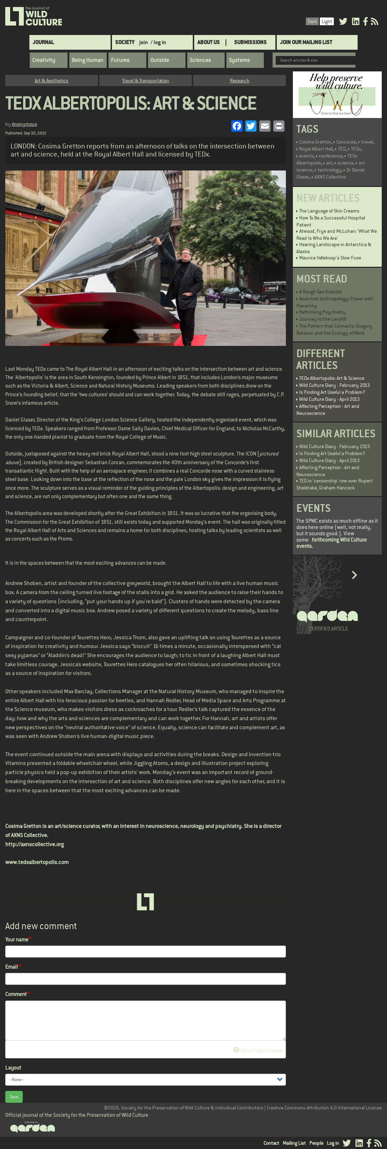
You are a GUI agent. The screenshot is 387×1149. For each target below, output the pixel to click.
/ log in (158, 42)
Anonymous (24, 124)
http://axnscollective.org (34, 844)
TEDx (356, 149)
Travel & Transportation (145, 80)
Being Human (87, 60)
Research (239, 80)
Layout (13, 1067)
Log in (333, 1143)
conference (330, 156)
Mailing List (294, 1143)
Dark (312, 21)
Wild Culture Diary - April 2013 (329, 399)
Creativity (43, 60)
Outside (159, 60)
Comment (16, 994)
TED (342, 149)
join (143, 42)
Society (124, 42)
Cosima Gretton (315, 142)
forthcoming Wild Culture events (331, 542)
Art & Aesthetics (51, 80)
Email (11, 966)
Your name (16, 939)
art (329, 163)
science (345, 163)
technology (329, 170)
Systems (239, 60)
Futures (120, 60)
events (306, 156)
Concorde (346, 142)
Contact (271, 1143)
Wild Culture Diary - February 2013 (334, 385)
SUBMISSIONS (250, 42)
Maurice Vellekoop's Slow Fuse (330, 258)
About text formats (257, 1050)
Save (14, 1097)
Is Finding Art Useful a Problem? (332, 392)
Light (327, 21)
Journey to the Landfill (322, 319)
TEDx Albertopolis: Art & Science (331, 378)
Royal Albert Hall (316, 149)
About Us (208, 42)
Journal (43, 42)
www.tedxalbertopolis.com (37, 862)
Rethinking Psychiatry (322, 312)
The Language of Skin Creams (329, 211)
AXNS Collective (330, 177)
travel (367, 142)
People (316, 1143)
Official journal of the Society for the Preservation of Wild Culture (76, 1115)
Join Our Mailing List (306, 42)
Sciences (200, 60)
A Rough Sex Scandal (320, 291)
